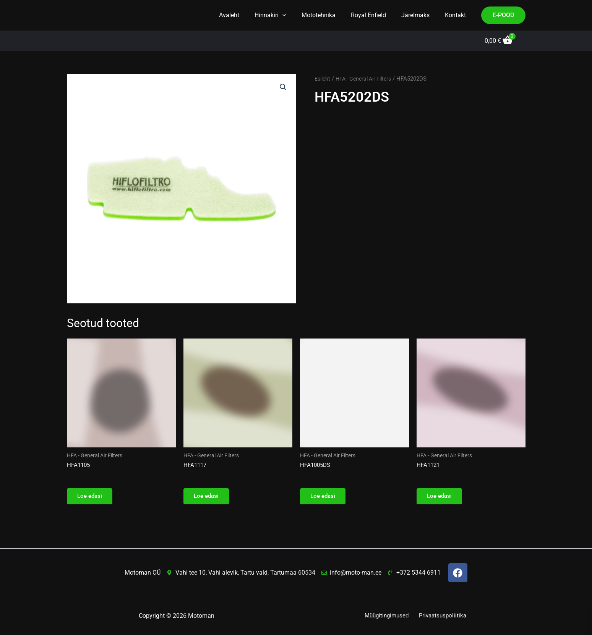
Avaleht (246, 15)
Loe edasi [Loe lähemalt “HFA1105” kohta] (91, 498)
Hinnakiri (284, 15)
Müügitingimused (387, 615)
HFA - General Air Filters (368, 78)
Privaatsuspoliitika (442, 615)
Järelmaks (420, 15)
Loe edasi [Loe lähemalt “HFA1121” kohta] (441, 498)
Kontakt (456, 15)
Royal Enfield (376, 15)
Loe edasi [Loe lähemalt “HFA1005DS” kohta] (324, 498)
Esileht (323, 78)
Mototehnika (329, 15)
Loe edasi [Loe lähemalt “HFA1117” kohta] (208, 498)
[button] (296, 15)
